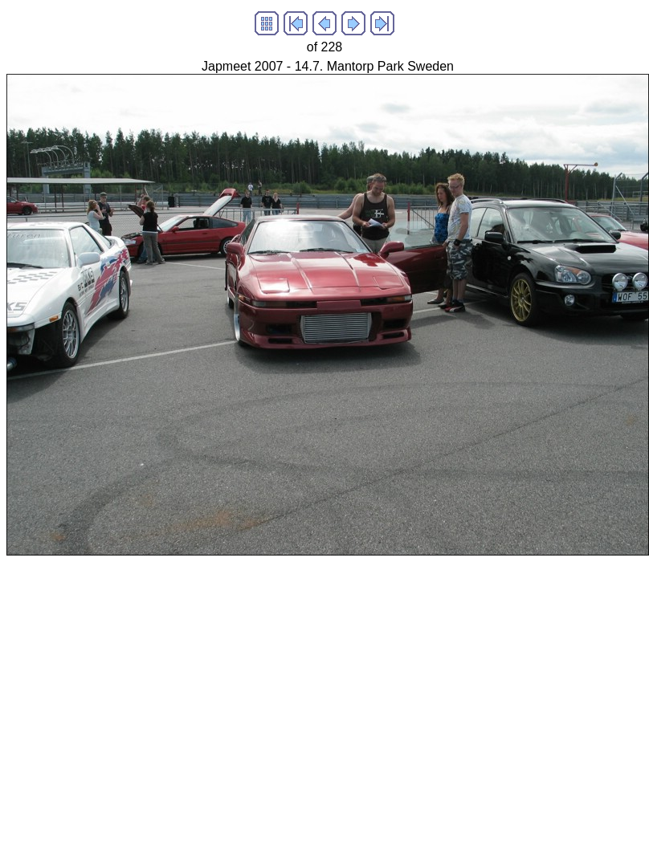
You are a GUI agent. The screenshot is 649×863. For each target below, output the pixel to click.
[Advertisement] (150, 706)
